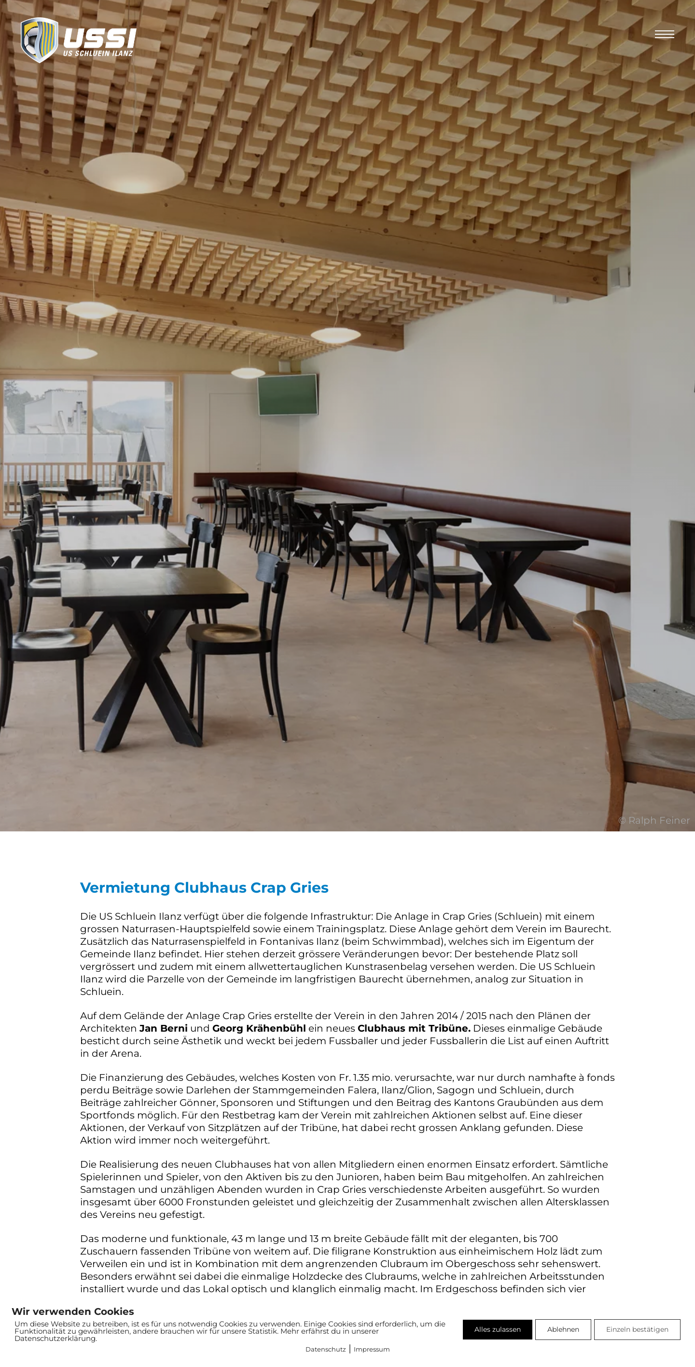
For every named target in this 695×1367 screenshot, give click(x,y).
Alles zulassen (497, 1329)
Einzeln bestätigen (637, 1329)
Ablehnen (563, 1329)
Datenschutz (326, 1349)
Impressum (372, 1349)
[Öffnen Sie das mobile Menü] (664, 34)
